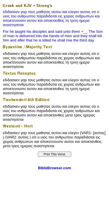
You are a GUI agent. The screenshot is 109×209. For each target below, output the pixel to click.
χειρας (69, 16)
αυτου (56, 12)
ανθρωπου (26, 16)
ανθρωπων (84, 16)
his (28, 31)
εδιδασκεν (11, 12)
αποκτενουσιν (14, 20)
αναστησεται (13, 25)
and (51, 31)
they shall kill (91, 36)
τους (31, 12)
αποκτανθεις (54, 20)
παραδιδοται (46, 16)
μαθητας (43, 12)
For (6, 31)
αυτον (32, 20)
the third (80, 40)
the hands (51, 36)
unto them (71, 31)
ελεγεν (73, 12)
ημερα (84, 20)
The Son (95, 31)
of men (66, 36)
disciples (39, 31)
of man (9, 36)
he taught (17, 31)
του (13, 16)
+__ (84, 31)
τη (67, 20)
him (6, 40)
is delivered (25, 36)
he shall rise (62, 40)
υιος (6, 16)
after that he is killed (34, 40)
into (39, 36)
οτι (94, 12)
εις (60, 16)
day (91, 40)
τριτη (74, 20)
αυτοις (85, 12)
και (64, 12)
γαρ (24, 12)
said (58, 31)
